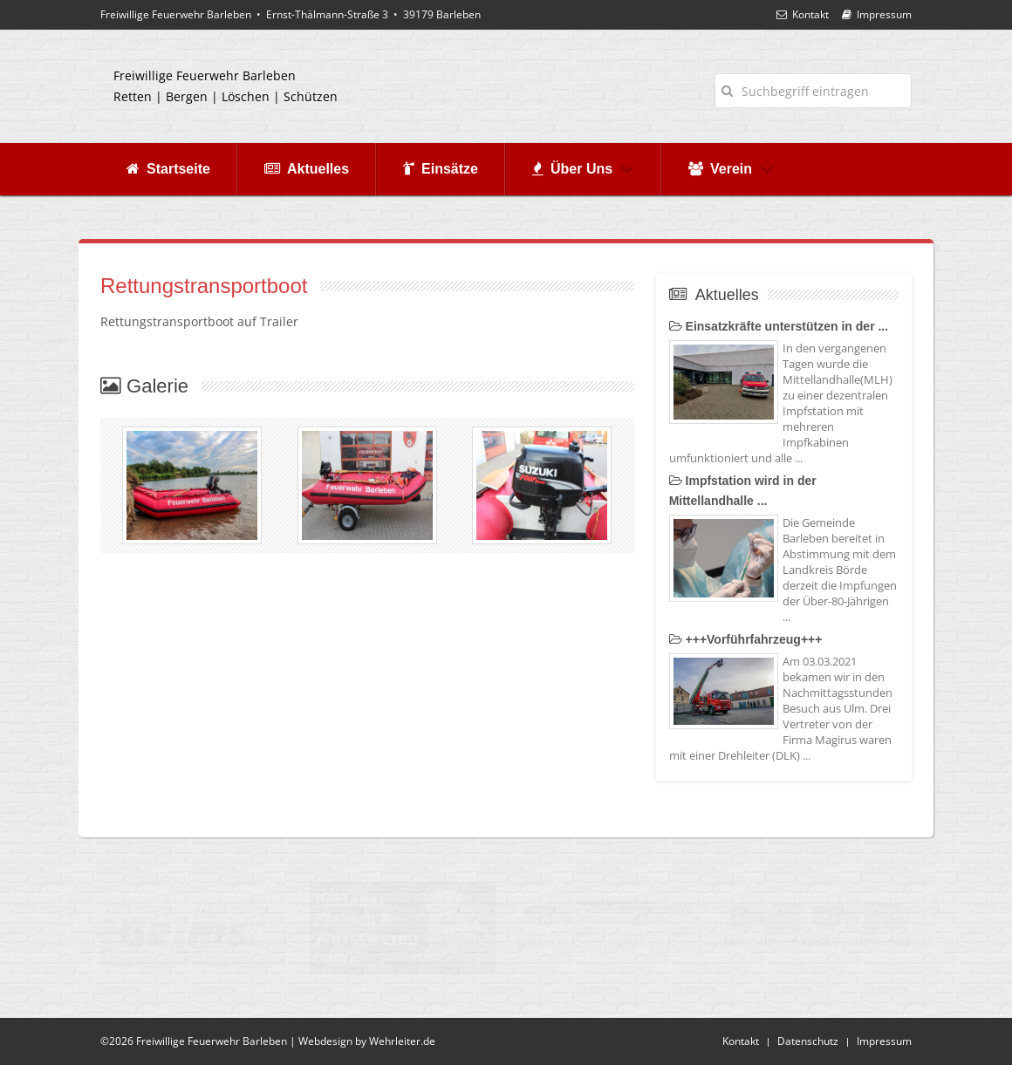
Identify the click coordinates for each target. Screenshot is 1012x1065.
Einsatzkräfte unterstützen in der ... (779, 326)
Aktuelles (306, 168)
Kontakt (802, 14)
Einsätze (440, 168)
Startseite (168, 168)
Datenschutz (807, 1041)
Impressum (877, 14)
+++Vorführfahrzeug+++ (746, 639)
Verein (731, 168)
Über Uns (583, 168)
